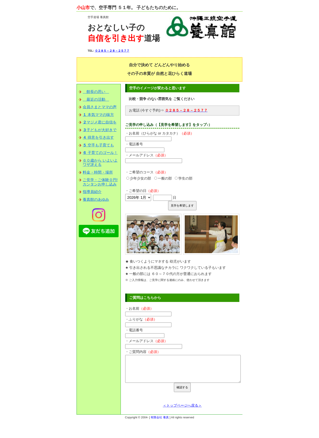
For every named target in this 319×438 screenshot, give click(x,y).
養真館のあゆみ (96, 199)
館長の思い (96, 92)
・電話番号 (134, 144)
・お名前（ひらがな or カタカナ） (159, 133)
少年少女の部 (138, 178)
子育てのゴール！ (100, 153)
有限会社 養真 (160, 422)
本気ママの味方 (98, 115)
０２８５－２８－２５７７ (112, 50)
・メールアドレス (146, 155)
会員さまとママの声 (100, 107)
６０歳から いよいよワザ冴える (100, 162)
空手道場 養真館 (98, 17)
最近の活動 (96, 99)
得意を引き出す (98, 137)
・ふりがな (141, 319)
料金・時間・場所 (98, 172)
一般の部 (163, 178)
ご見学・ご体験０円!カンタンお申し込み (100, 182)
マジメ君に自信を (100, 122)
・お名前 (139, 308)
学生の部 (183, 178)
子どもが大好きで (100, 130)
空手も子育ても (98, 145)
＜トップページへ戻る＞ (182, 411)
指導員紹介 (92, 192)
